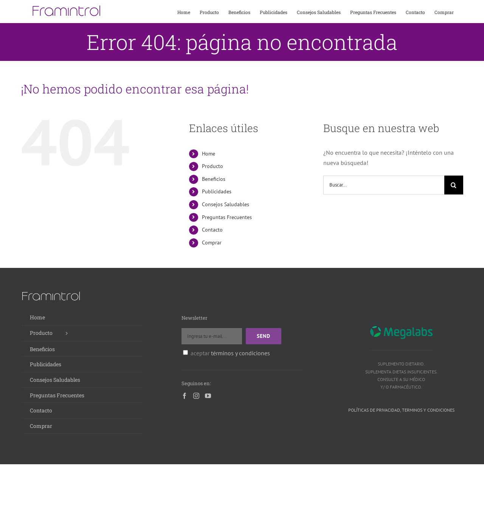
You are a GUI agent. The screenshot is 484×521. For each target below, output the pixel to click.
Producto (212, 166)
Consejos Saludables (225, 204)
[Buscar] (453, 185)
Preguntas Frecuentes (227, 217)
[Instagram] (196, 396)
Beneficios (213, 179)
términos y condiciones (240, 353)
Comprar (212, 242)
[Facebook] (185, 396)
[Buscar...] (383, 185)
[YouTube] (208, 396)
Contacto (212, 229)
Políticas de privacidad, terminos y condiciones (401, 410)
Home (208, 153)
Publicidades (216, 191)
